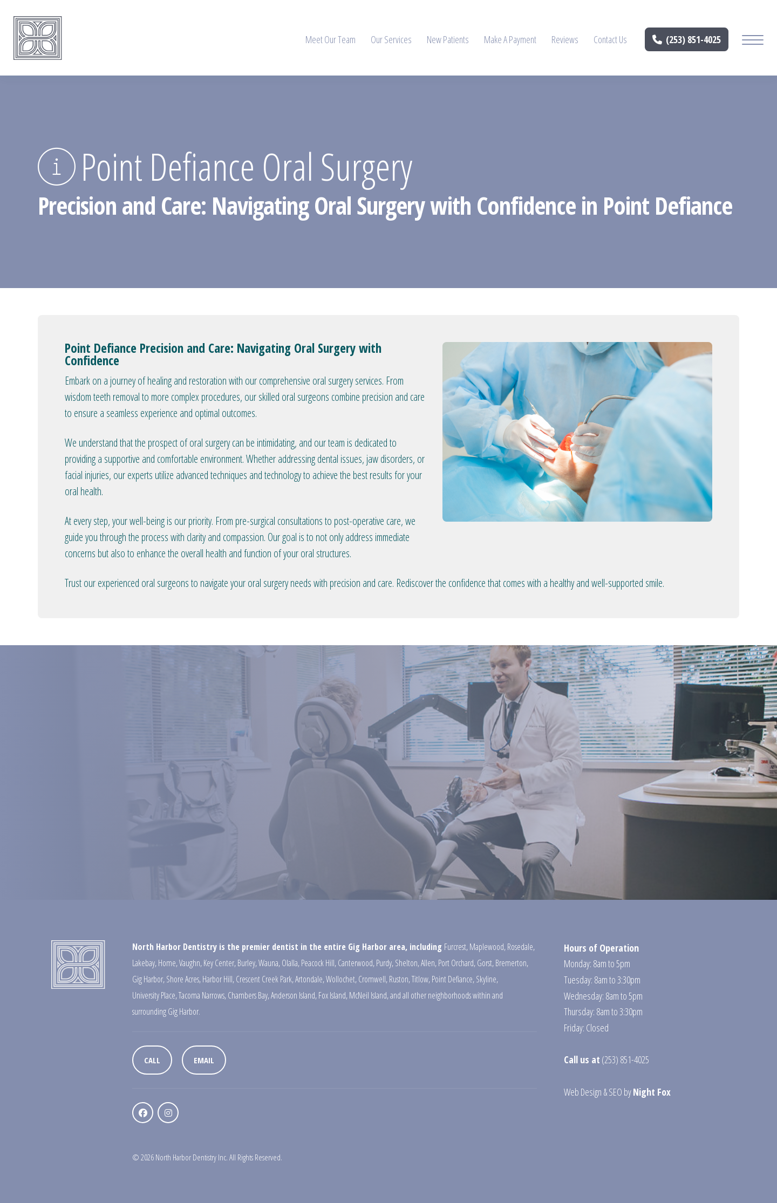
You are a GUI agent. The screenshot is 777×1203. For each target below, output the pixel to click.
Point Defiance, (453, 979)
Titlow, (421, 979)
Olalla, (290, 963)
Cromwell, (372, 979)
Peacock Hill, (318, 963)
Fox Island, (332, 995)
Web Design (583, 1091)
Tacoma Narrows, (202, 995)
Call (152, 1060)
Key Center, (219, 963)
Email (204, 1060)
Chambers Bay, (248, 995)
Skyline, (487, 979)
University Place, (154, 995)
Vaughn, (190, 963)
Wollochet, (341, 979)
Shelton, (407, 963)
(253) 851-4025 (686, 39)
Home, (168, 963)
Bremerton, (511, 963)
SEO (615, 1091)
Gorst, (485, 963)
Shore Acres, (183, 979)
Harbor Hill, (218, 979)
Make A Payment (510, 39)
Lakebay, (144, 963)
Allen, (429, 963)
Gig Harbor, (148, 979)
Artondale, (309, 979)
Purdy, (384, 963)
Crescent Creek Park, (265, 979)
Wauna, (269, 963)
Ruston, (399, 979)
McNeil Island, (368, 995)
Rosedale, (521, 947)
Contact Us (610, 39)
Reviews (564, 39)
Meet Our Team (330, 39)
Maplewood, (487, 947)
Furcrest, (456, 947)
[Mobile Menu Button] (753, 41)
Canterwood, (356, 963)
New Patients (448, 39)
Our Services (391, 39)
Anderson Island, (294, 995)
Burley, (247, 963)
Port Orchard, (456, 963)
